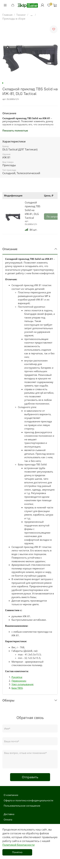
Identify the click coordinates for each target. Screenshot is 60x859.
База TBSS (17, 687)
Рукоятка (17, 677)
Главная (7, 15)
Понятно (17, 852)
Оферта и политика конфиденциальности (28, 800)
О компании (11, 795)
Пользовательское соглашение (22, 805)
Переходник (19, 680)
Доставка (9, 814)
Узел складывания (22, 684)
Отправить (30, 777)
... (31, 14)
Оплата (8, 819)
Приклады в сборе (13, 18)
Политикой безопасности (18, 845)
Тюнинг (21, 15)
